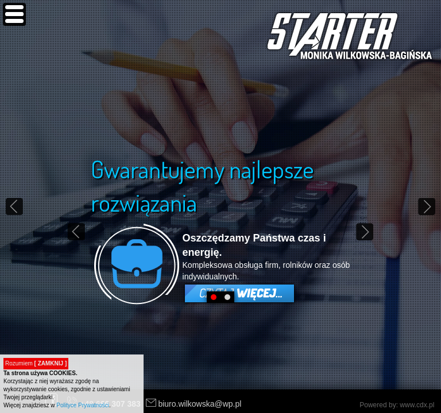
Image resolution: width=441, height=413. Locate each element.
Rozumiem (36, 363)
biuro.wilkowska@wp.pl (199, 403)
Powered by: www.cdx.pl (398, 405)
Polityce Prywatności (82, 405)
